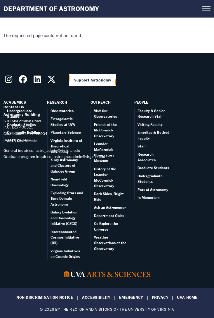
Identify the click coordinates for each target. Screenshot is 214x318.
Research (57, 102)
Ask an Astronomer (110, 207)
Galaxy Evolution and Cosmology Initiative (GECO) (64, 218)
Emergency (131, 297)
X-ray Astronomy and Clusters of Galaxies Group (64, 165)
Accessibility (96, 297)
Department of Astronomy (51, 8)
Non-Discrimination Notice (44, 297)
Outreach (101, 102)
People (141, 102)
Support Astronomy (92, 80)
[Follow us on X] (52, 81)
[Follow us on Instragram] (10, 81)
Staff (142, 146)
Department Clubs (109, 215)
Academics (15, 102)
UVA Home (187, 297)
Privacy (160, 297)
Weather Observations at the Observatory (110, 243)
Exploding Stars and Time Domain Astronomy (67, 198)
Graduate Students (153, 167)
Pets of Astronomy (153, 189)
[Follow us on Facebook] (24, 81)
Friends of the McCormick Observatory (105, 130)
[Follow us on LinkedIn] (38, 81)
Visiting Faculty (150, 124)
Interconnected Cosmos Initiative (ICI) (65, 237)
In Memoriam (149, 197)
